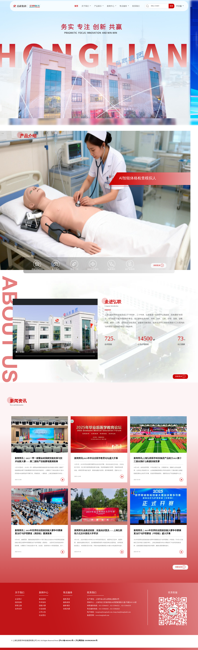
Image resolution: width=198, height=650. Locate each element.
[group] (99, 200)
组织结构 (18, 602)
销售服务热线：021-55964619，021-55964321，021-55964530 (109, 605)
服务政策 (66, 602)
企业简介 (18, 599)
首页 (76, 6)
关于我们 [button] (85, 6)
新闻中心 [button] (111, 6)
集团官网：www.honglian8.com (98, 615)
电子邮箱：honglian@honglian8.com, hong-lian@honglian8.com (109, 612)
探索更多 (158, 265)
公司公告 (42, 612)
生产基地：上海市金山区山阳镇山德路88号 (103, 599)
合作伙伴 (18, 609)
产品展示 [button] (98, 6)
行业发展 (42, 609)
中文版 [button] (179, 6)
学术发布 (42, 602)
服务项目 (66, 605)
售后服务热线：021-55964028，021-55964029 (103, 609)
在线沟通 (66, 609)
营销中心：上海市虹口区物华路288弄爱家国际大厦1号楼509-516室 (112, 602)
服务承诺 (66, 599)
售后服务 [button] (123, 6)
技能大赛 (42, 605)
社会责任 (42, 615)
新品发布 (42, 599)
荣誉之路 (18, 605)
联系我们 (136, 6)
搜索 (171, 6)
